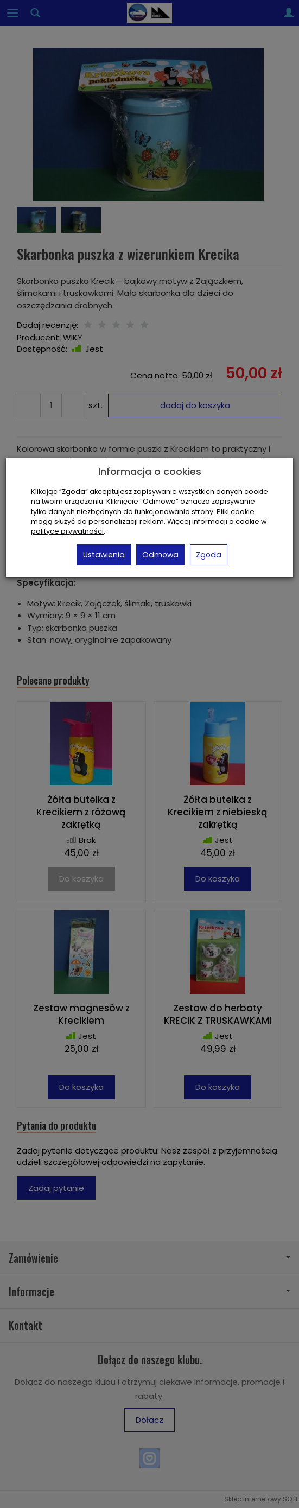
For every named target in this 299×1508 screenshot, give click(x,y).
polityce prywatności (67, 531)
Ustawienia (104, 554)
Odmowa (160, 554)
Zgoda (208, 554)
